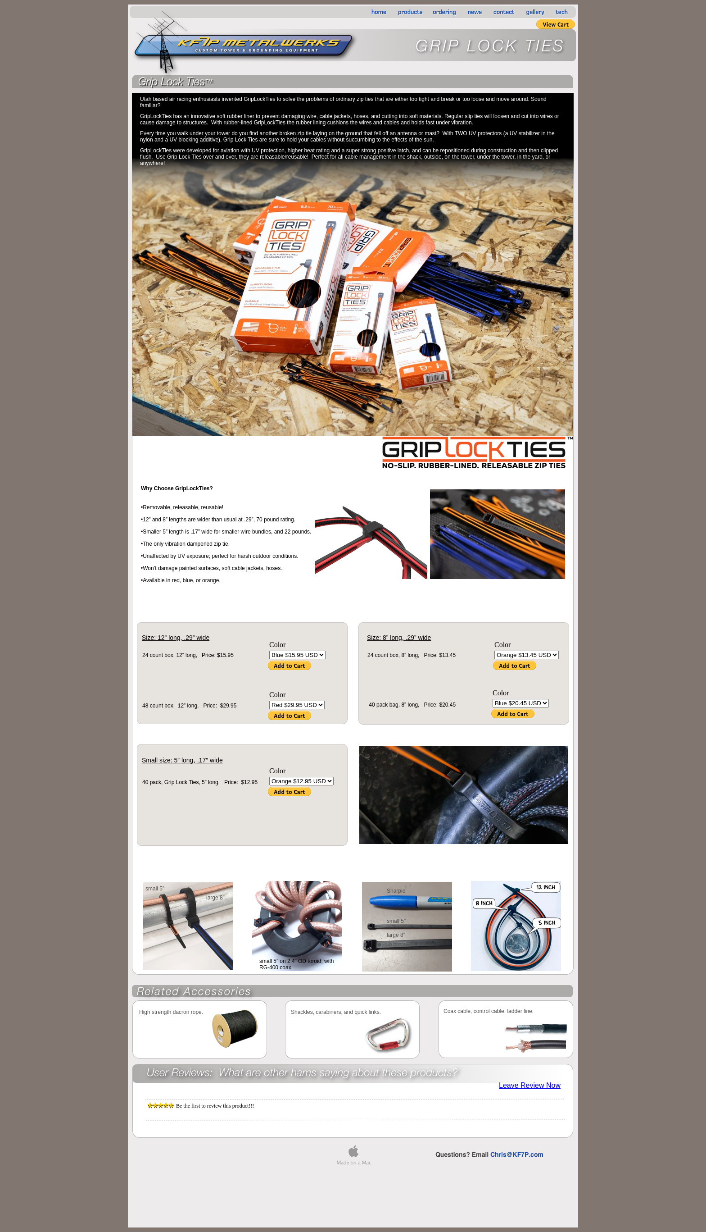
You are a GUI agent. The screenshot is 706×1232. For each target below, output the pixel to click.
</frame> (530, 1085)
